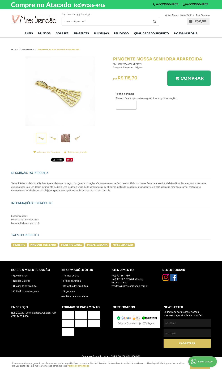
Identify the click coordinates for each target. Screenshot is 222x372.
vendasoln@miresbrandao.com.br (130, 286)
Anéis (29, 33)
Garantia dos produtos (75, 286)
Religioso (121, 33)
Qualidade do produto (151, 33)
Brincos (44, 33)
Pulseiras (101, 33)
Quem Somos (172, 15)
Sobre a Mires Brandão (30, 270)
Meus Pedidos (187, 15)
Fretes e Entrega (72, 280)
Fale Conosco (203, 15)
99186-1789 (167, 4)
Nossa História (186, 33)
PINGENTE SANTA (71, 244)
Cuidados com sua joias (26, 291)
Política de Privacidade (75, 296)
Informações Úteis (77, 270)
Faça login (86, 14)
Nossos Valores (21, 280)
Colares (62, 33)
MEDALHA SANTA (97, 244)
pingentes (81, 33)
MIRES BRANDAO (123, 244)
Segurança (69, 291)
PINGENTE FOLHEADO (43, 244)
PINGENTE (19, 244)
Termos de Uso (71, 275)
